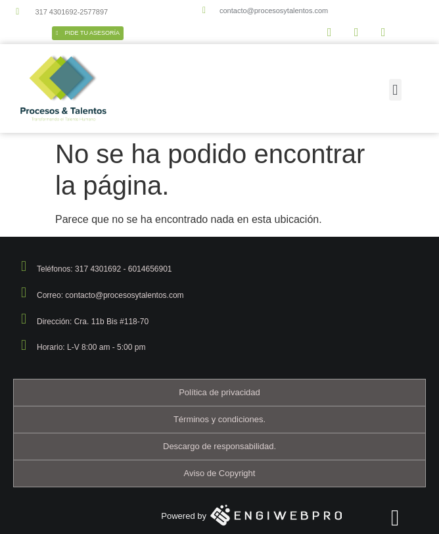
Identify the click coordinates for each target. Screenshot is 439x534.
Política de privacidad (219, 392)
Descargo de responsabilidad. (219, 446)
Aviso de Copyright (220, 473)
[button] (395, 90)
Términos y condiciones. (219, 419)
